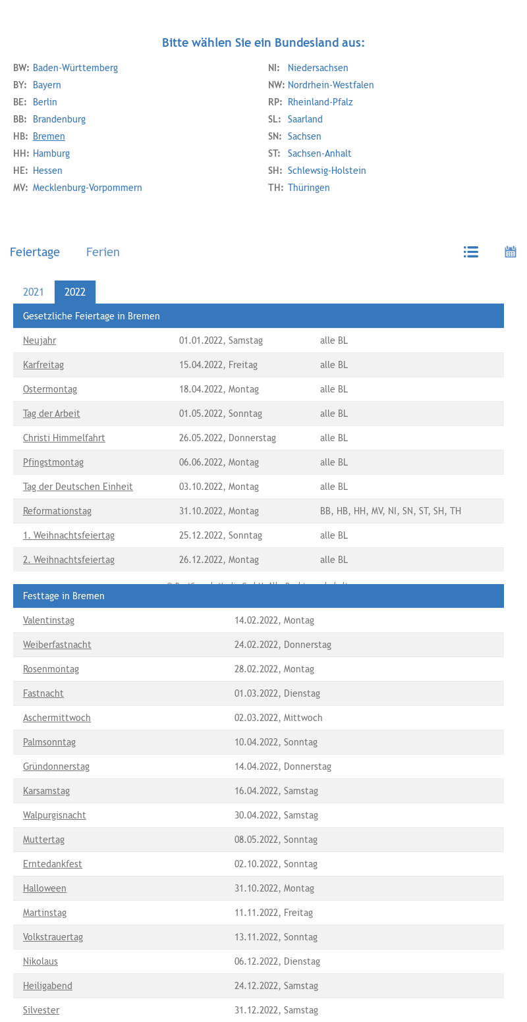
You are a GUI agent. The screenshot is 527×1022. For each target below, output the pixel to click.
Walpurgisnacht (54, 815)
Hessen (38, 170)
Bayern (37, 85)
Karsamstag (46, 791)
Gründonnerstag (56, 766)
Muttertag (44, 839)
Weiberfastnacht (57, 644)
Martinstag (45, 912)
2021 (33, 292)
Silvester (41, 1010)
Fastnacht (43, 693)
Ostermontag (50, 389)
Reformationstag (57, 511)
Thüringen (299, 187)
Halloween (45, 888)
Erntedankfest (52, 864)
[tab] (38, 251)
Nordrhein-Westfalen (321, 85)
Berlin (35, 102)
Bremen (39, 136)
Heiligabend (47, 986)
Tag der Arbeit (51, 413)
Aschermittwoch (57, 718)
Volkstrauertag (53, 937)
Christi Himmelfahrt (64, 438)
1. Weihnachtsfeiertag (69, 535)
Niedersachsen (308, 68)
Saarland (295, 119)
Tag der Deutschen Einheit (78, 486)
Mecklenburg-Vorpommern (77, 187)
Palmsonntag (49, 742)
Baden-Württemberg (65, 68)
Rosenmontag (51, 669)
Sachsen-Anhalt (310, 153)
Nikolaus (40, 961)
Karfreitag (43, 365)
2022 (75, 292)
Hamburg (41, 153)
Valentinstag (48, 620)
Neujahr (39, 340)
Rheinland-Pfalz (310, 102)
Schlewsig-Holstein (317, 170)
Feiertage (35, 252)
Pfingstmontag (53, 462)
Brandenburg (49, 119)
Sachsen (294, 136)
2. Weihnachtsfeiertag (69, 559)
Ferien (103, 252)
